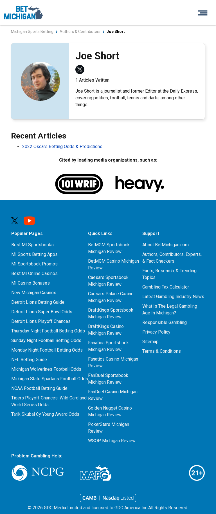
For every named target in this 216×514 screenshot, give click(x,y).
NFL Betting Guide (29, 359)
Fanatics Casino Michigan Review (113, 362)
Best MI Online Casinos (34, 273)
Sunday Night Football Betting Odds (46, 340)
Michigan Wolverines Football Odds (46, 369)
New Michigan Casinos (33, 292)
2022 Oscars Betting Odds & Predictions (62, 146)
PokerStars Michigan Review (108, 428)
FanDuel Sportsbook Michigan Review (108, 379)
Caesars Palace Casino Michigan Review (111, 297)
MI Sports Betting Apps (34, 254)
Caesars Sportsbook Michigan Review (108, 281)
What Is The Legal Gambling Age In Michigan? (169, 309)
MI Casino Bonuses (30, 283)
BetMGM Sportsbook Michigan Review (109, 248)
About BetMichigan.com (165, 244)
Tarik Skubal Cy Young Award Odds (45, 414)
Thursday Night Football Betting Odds (48, 331)
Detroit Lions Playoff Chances (41, 321)
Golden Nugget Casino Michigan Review (110, 411)
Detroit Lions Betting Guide (37, 302)
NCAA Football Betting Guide (39, 388)
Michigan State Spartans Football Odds (49, 378)
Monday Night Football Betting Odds (47, 350)
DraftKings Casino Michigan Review (106, 330)
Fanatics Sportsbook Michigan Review (108, 346)
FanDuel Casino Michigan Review (113, 395)
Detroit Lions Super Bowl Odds (41, 311)
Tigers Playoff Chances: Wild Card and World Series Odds (49, 401)
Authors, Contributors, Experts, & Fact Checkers (172, 258)
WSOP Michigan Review (112, 440)
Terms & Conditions (161, 351)
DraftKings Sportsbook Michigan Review (110, 313)
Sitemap (150, 341)
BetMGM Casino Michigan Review (113, 264)
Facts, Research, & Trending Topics (169, 274)
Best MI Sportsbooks (32, 244)
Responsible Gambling (164, 322)
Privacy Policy (156, 332)
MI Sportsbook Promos (34, 264)
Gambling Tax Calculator (165, 287)
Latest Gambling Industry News (173, 296)
